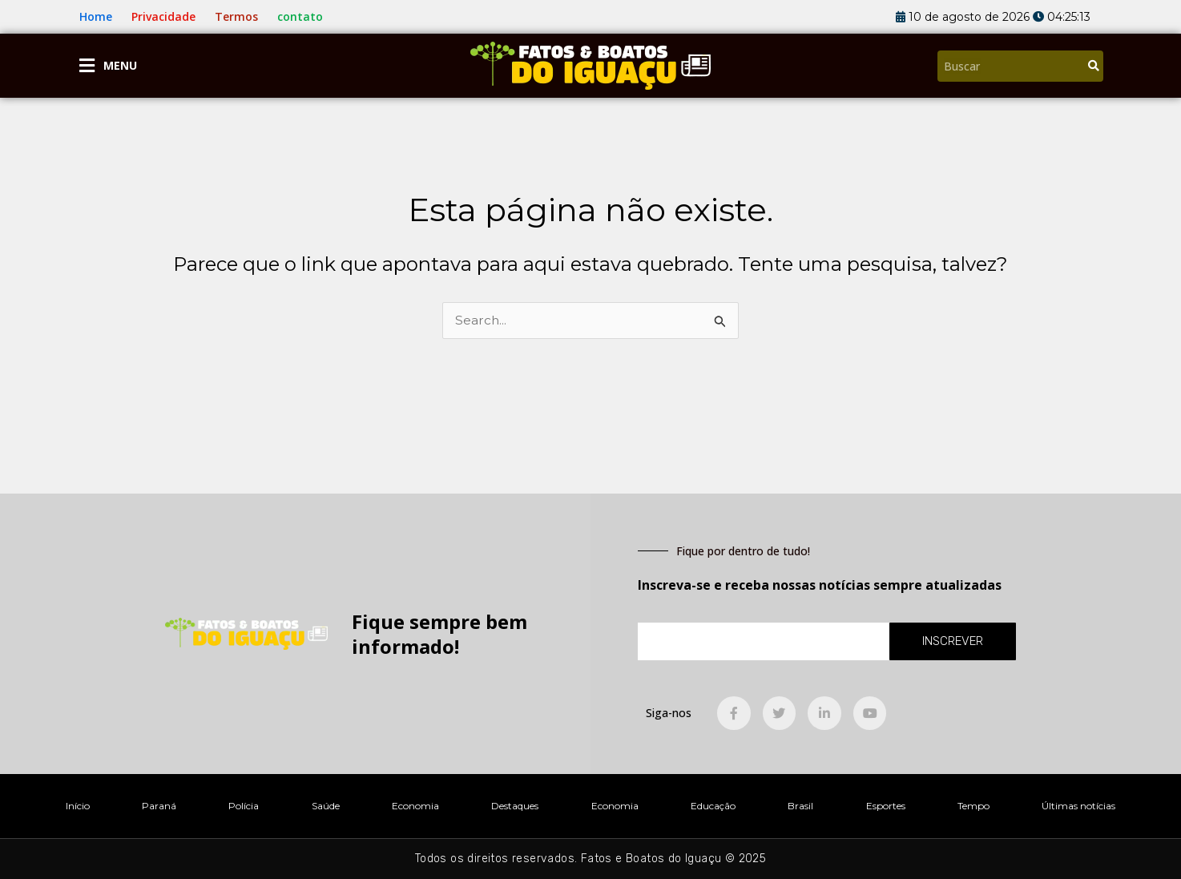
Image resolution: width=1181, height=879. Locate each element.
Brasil (800, 806)
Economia (415, 806)
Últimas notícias (1078, 806)
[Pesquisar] (1093, 66)
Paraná (159, 806)
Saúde (326, 806)
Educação (713, 806)
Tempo (973, 806)
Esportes (885, 806)
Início (78, 806)
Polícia (243, 806)
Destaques (514, 806)
